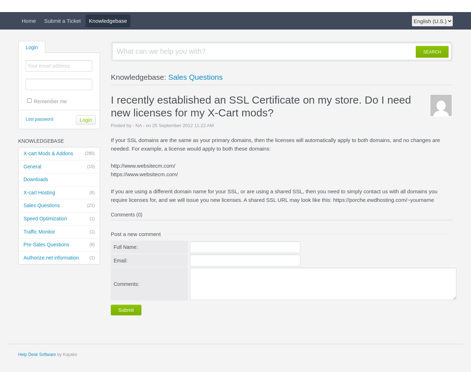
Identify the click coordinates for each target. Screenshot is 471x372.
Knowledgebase (108, 21)
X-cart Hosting (59, 193)
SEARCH (432, 51)
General (59, 167)
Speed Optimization (59, 218)
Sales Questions (59, 205)
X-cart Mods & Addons (59, 153)
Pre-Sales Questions (59, 244)
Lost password (39, 119)
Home (29, 21)
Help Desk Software (37, 354)
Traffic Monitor (59, 232)
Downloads (36, 179)
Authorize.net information (59, 258)
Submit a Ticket (62, 21)
